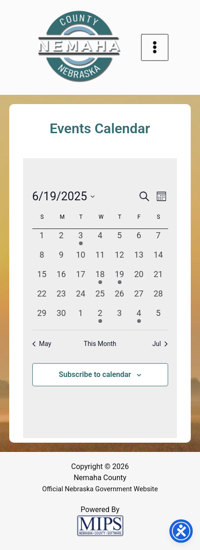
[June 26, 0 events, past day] (119, 297)
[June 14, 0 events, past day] (158, 258)
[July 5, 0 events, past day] (158, 316)
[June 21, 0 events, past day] (158, 277)
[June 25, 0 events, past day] (100, 297)
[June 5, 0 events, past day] (119, 238)
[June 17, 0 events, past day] (81, 277)
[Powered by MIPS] (100, 525)
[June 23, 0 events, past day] (61, 297)
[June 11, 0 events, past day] (100, 258)
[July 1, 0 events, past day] (81, 316)
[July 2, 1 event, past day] (100, 316)
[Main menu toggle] (155, 48)
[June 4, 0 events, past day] (100, 238)
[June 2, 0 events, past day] (61, 238)
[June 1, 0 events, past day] (42, 238)
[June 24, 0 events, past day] (81, 297)
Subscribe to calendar (95, 374)
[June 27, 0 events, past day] (139, 297)
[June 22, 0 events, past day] (42, 297)
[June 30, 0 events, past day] (61, 316)
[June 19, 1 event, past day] (119, 277)
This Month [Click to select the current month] (100, 343)
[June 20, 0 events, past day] (139, 277)
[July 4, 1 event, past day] (139, 316)
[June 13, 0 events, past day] (139, 258)
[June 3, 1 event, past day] (81, 238)
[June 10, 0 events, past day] (81, 258)
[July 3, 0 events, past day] (119, 316)
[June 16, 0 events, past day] (61, 277)
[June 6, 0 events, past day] (139, 238)
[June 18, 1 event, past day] (100, 277)
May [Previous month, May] (41, 343)
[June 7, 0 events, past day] (158, 238)
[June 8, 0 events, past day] (42, 258)
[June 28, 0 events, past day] (158, 297)
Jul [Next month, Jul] (160, 343)
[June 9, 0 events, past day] (61, 258)
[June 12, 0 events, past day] (119, 258)
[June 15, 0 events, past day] (42, 277)
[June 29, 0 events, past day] (42, 316)
